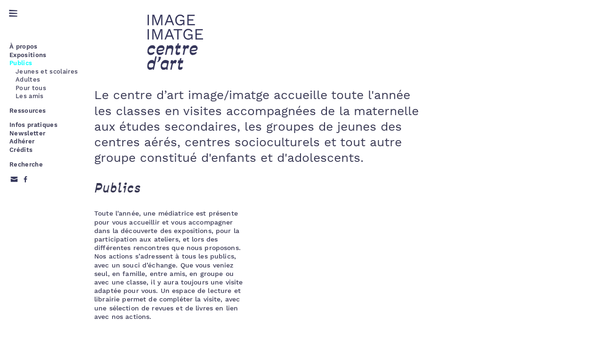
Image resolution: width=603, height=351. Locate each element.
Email (14, 179)
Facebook (25, 179)
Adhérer (21, 141)
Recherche (26, 164)
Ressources (27, 110)
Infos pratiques (33, 124)
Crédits (21, 149)
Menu (13, 13)
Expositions (28, 54)
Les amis (30, 96)
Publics (20, 63)
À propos (23, 46)
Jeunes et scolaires (47, 71)
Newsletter (27, 133)
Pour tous (31, 88)
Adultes (28, 79)
